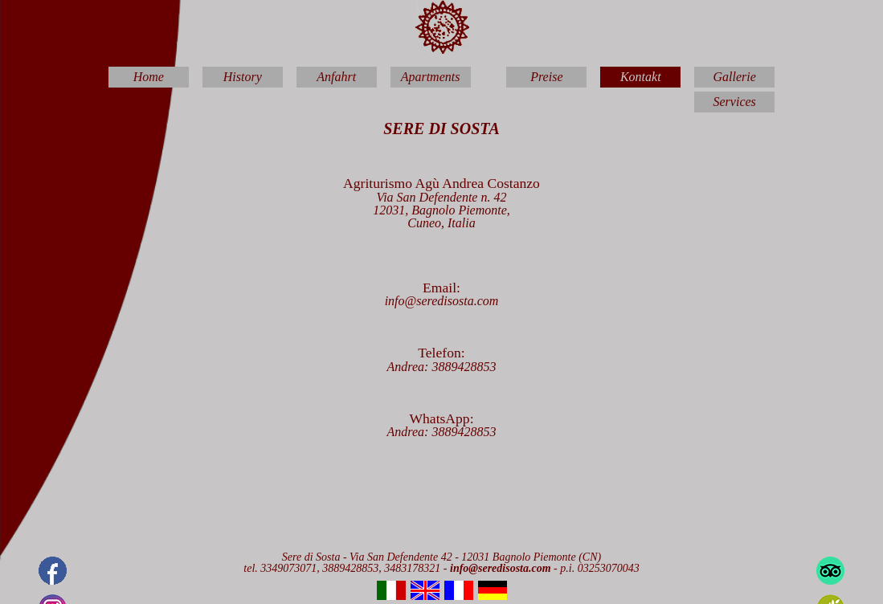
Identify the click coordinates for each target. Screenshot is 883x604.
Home (148, 77)
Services (734, 101)
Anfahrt (336, 77)
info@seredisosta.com (442, 301)
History (242, 77)
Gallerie (734, 77)
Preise (546, 77)
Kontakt (640, 77)
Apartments (430, 77)
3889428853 (463, 366)
